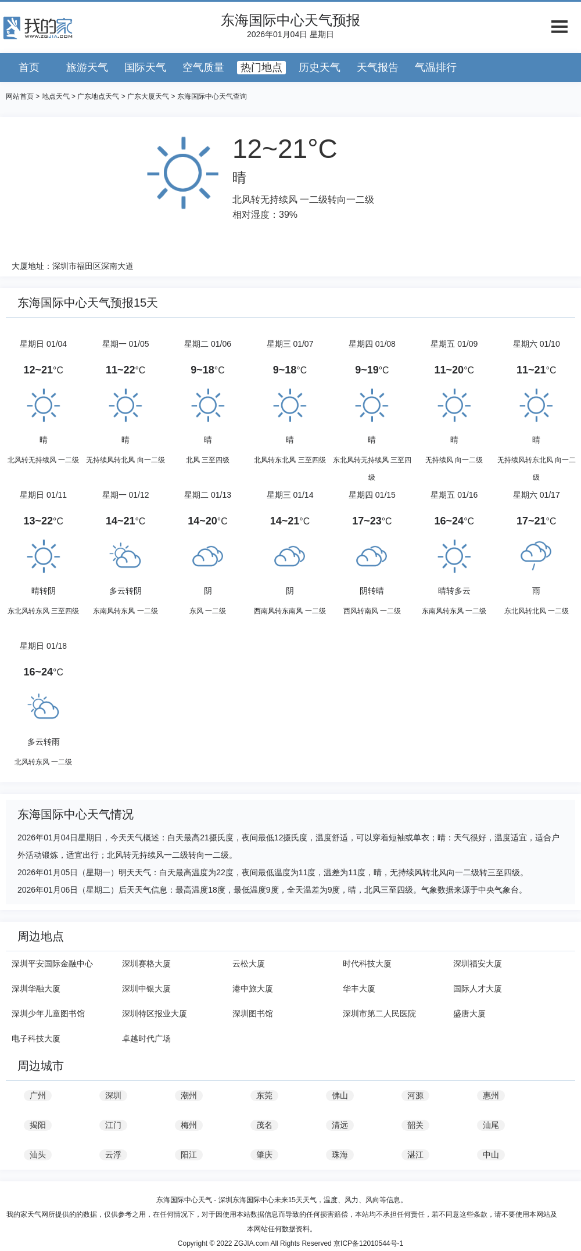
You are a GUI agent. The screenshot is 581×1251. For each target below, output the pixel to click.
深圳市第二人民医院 (379, 1013)
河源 (415, 1095)
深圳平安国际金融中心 (52, 963)
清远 (340, 1125)
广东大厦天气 (148, 96)
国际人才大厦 (477, 988)
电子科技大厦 (36, 1038)
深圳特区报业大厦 (154, 1013)
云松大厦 (248, 963)
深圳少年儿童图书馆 (48, 1013)
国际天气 (145, 67)
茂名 (264, 1125)
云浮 (113, 1154)
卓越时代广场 (146, 1038)
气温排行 (436, 67)
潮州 (189, 1095)
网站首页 (20, 96)
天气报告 (378, 67)
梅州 (189, 1125)
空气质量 (203, 67)
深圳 (113, 1095)
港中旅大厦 (252, 988)
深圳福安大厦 (477, 963)
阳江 (189, 1154)
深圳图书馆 (252, 1013)
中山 (491, 1154)
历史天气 (319, 67)
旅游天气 (87, 67)
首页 (29, 67)
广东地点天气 (98, 96)
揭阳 (38, 1125)
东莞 (264, 1095)
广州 (38, 1095)
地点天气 (56, 96)
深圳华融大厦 (36, 988)
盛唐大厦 (469, 1013)
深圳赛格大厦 (146, 963)
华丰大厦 (359, 988)
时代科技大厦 (367, 963)
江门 (113, 1125)
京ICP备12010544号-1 (368, 1243)
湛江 (415, 1154)
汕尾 (491, 1125)
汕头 (38, 1154)
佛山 (340, 1095)
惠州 (491, 1095)
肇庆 (264, 1154)
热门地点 (261, 67)
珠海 (340, 1154)
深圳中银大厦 (146, 988)
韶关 (415, 1125)
